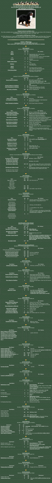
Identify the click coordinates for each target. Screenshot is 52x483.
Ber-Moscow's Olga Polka (12, 161)
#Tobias (12, 67)
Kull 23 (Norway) (26, 438)
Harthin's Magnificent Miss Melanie (8, 354)
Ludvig (12, 59)
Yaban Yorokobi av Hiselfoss (11, 103)
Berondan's (8, 229)
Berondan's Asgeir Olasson (12, 235)
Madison (9, 303)
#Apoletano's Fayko (12, 140)
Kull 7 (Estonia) (26, 175)
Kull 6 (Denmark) (26, 153)
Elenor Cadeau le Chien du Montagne (9, 331)
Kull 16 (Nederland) (26, 326)
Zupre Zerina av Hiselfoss (11, 122)
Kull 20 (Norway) (26, 379)
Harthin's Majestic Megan (6, 355)
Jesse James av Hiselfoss (6, 430)
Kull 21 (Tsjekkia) (26, 406)
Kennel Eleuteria (26, 196)
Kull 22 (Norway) (26, 421)
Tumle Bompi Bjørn (12, 70)
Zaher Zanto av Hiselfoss (11, 112)
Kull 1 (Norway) (26, 48)
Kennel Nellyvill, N (34, 443)
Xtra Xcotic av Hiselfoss (12, 89)
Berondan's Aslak (12, 240)
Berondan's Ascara (12, 227)
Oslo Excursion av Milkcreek (11, 312)
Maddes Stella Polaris (12, 61)
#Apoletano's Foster (12, 145)
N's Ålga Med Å (4, 396)
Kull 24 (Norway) (26, 453)
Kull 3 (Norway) (26, 93)
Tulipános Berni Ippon (5, 478)
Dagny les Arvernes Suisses (12, 253)
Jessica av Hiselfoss (5, 427)
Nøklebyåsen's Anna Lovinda (7, 457)
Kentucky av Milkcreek (12, 309)
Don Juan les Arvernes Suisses (12, 255)
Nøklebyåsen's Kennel (34, 396)
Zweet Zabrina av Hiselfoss (12, 119)
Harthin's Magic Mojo (5, 350)
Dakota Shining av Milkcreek (11, 302)
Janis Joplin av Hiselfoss (6, 433)
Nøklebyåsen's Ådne (5, 384)
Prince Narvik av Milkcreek (11, 311)
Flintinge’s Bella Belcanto (11, 265)
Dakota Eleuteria (11, 207)
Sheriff (12, 66)
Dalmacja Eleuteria (12, 199)
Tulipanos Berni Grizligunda (7, 467)
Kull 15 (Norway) (26, 316)
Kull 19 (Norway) (26, 370)
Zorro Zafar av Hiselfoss (12, 117)
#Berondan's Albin (12, 232)
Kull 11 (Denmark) (26, 260)
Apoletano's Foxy (12, 149)
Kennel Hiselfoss (33, 384)
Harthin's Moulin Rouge (6, 351)
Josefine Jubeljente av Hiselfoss (8, 431)
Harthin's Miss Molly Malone (7, 352)
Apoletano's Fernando (12, 143)
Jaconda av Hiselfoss (5, 426)
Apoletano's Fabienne (12, 139)
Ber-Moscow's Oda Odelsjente (12, 158)
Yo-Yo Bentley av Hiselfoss (12, 99)
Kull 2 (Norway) (26, 75)
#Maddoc (12, 63)
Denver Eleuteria (12, 210)
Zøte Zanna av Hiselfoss (12, 123)
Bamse (12, 54)
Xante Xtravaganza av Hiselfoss (12, 87)
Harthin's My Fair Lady (6, 356)
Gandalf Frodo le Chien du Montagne (9, 335)
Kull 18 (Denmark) (26, 361)
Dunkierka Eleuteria (12, 209)
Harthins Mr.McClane (5, 348)
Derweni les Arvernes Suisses (11, 252)
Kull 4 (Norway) (26, 107)
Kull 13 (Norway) (26, 285)
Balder (12, 52)
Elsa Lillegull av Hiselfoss (11, 280)
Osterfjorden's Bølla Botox (11, 321)
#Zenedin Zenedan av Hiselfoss (12, 113)
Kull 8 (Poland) (26, 193)
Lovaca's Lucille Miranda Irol (7, 375)
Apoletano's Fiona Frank (12, 148)
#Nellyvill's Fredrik (12, 290)
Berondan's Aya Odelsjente (12, 231)
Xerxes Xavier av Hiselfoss (12, 80)
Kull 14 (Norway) (26, 297)
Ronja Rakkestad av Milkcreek (11, 306)
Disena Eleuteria (12, 204)
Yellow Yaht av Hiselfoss (11, 98)
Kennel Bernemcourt (34, 445)
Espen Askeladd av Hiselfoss (11, 274)
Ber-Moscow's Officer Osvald (12, 167)
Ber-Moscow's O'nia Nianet (12, 159)
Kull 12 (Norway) (26, 269)
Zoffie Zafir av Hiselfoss (12, 114)
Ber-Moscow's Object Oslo (12, 164)
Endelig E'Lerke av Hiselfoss (12, 276)
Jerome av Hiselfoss (5, 429)
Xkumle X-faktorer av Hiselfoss (12, 85)
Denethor (3, 332)
